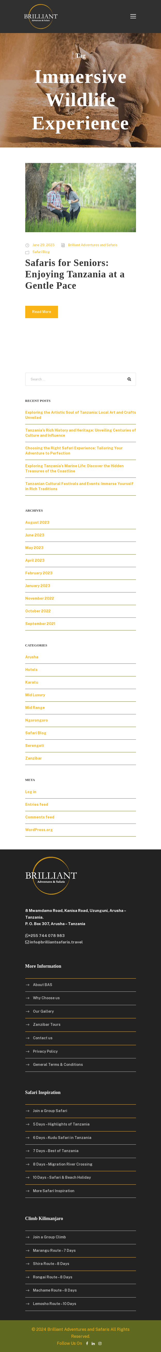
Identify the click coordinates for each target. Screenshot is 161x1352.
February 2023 (39, 573)
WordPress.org (39, 830)
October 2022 (38, 611)
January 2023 (37, 586)
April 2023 (35, 560)
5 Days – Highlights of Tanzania (61, 1124)
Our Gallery (43, 1011)
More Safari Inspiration (53, 1191)
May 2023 (34, 548)
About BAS (42, 984)
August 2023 (37, 522)
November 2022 (39, 598)
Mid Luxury (35, 695)
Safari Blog (41, 252)
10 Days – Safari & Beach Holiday (62, 1177)
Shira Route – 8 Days (51, 1264)
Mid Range (35, 708)
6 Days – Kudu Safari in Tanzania (62, 1137)
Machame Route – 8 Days (55, 1290)
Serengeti (34, 746)
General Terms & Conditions (58, 1064)
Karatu (31, 682)
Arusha (31, 657)
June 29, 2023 (43, 245)
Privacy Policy (45, 1051)
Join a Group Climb (49, 1237)
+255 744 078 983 (47, 935)
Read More (41, 312)
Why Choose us (46, 998)
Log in (30, 792)
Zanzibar (33, 758)
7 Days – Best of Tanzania (56, 1151)
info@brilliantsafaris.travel (56, 942)
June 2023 (34, 535)
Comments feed (39, 817)
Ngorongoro (36, 720)
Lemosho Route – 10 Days (54, 1304)
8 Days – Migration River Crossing (62, 1164)
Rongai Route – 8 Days (52, 1277)
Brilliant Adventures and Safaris (92, 245)
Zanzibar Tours (47, 1024)
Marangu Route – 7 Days (54, 1250)
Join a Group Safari (50, 1111)
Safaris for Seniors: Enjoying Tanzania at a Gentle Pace (75, 274)
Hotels (31, 670)
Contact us (43, 1038)
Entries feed (36, 804)
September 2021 (40, 624)
